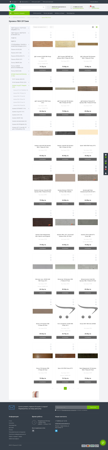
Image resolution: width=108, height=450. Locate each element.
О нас (10, 421)
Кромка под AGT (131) (18, 111)
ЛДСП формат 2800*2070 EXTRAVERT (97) (18, 33)
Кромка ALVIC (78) (17, 115)
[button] (14, 2)
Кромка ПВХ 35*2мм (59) (19, 105)
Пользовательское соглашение (69, 410)
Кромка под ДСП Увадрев (33, 17)
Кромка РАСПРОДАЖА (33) (19, 124)
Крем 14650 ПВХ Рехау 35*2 (88, 145)
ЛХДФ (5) (13, 38)
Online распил (37, 13)
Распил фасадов (48, 13)
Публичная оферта (14, 438)
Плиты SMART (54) (16, 62)
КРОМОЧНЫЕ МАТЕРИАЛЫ (19, 17)
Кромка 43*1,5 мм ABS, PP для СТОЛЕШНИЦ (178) (19, 128)
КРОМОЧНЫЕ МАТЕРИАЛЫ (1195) (19, 75)
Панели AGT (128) (16, 53)
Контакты (11, 423)
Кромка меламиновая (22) (19, 121)
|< (52, 388)
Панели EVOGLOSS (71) (17, 56)
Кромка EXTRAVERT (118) (19, 108)
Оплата (11, 429)
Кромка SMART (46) (17, 118)
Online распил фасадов (48, 1)
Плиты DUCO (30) (16, 71)
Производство (71, 13)
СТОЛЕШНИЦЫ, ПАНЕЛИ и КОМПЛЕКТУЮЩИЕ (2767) (19, 45)
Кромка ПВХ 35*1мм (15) (19, 102)
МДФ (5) (13, 41)
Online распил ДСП (36, 1)
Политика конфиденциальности (17, 434)
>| (78, 388)
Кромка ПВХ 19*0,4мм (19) (20, 93)
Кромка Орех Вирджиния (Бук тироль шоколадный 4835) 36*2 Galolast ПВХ (42, 236)
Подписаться (93, 407)
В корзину (43, 70)
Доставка (11, 427)
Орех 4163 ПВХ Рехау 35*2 (65, 368)
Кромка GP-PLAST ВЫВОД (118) (21, 90)
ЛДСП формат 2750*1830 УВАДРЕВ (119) (18, 28)
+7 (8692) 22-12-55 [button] (61, 421)
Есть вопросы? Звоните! (78, 8)
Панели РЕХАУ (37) (16, 59)
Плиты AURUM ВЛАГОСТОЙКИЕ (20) (17, 66)
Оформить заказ (95, 8)
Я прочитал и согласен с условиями (71, 410)
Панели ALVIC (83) (16, 49)
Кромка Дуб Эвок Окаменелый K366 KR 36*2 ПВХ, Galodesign (87, 191)
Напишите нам (55, 8)
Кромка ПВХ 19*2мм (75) (19, 99)
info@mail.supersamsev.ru (62, 423)
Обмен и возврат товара (15, 436)
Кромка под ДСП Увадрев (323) (19, 86)
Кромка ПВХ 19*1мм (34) (19, 96)
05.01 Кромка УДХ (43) (18, 79)
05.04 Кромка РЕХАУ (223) (19, 82)
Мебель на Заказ (59, 13)
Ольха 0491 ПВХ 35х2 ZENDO (88, 323)
